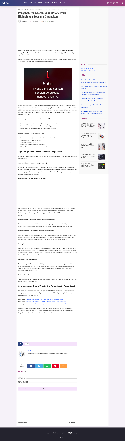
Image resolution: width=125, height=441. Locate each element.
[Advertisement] (47, 36)
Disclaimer (56, 433)
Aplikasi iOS (32, 3)
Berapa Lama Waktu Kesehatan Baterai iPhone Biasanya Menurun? (87, 165)
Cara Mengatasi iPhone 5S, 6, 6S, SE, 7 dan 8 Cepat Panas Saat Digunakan (48, 304)
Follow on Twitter (87, 68)
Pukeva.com (66, 437)
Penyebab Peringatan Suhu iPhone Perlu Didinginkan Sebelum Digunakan (42, 15)
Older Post (73, 423)
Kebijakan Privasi (72, 433)
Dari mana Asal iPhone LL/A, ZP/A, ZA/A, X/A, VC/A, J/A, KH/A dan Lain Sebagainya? (88, 125)
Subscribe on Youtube (88, 71)
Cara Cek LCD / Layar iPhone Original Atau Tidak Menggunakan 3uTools (88, 135)
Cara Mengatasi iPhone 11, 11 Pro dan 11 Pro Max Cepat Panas (45, 299)
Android (47, 3)
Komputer (55, 3)
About (48, 433)
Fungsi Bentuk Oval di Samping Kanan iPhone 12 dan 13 (87, 145)
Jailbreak (40, 3)
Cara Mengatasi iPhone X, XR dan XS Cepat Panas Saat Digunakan (46, 302)
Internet (62, 3)
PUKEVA (5, 2)
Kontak (63, 433)
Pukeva (32, 351)
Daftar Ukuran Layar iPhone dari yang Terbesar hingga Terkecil (88, 155)
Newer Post (22, 423)
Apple (25, 3)
